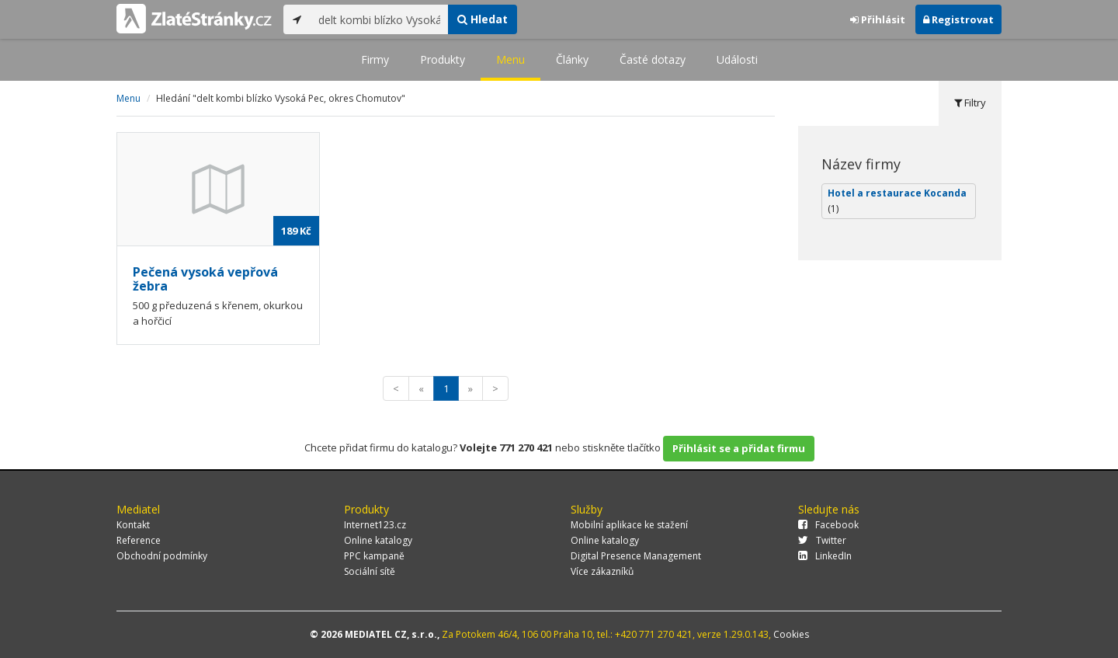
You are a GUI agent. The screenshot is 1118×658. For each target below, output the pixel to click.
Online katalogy (378, 540)
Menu (510, 59)
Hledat (482, 19)
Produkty (442, 59)
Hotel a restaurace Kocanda (897, 200)
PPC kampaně (374, 555)
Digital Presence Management (636, 555)
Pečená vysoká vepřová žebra (205, 278)
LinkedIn (825, 555)
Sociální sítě (369, 571)
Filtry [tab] (970, 103)
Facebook (828, 524)
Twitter (822, 540)
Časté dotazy (653, 59)
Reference (138, 540)
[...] (379, 19)
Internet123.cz (375, 524)
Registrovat (958, 19)
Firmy (375, 59)
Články (572, 59)
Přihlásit (877, 19)
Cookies (791, 634)
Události (737, 59)
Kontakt (133, 524)
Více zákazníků (602, 571)
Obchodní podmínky (161, 555)
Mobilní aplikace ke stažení (629, 524)
